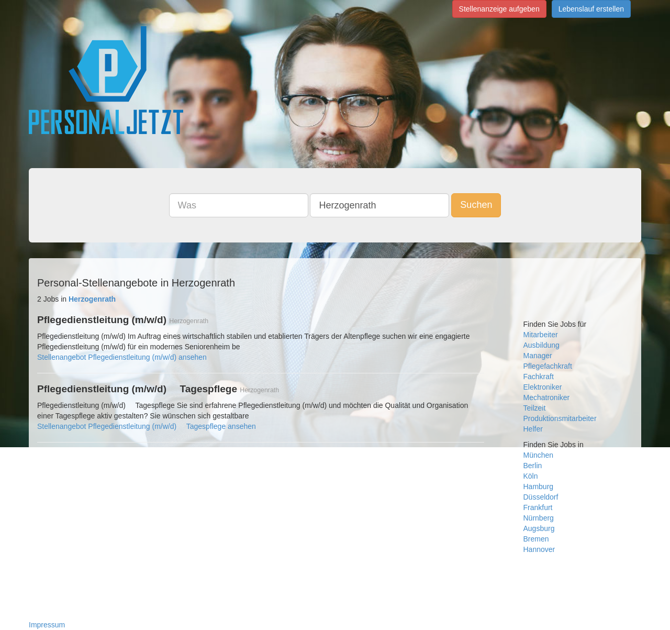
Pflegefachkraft (547, 366)
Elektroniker (542, 387)
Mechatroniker (546, 397)
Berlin (532, 465)
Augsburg (539, 528)
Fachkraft (538, 376)
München (538, 455)
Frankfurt (538, 507)
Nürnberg (538, 518)
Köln (530, 476)
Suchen (476, 205)
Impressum (47, 625)
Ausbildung (541, 345)
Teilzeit (534, 408)
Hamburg (538, 486)
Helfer (533, 429)
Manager (537, 355)
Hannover (539, 549)
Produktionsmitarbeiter (560, 418)
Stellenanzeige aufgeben (499, 9)
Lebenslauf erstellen (591, 9)
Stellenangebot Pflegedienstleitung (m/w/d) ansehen (122, 357)
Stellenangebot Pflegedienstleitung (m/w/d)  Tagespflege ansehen (146, 426)
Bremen (536, 539)
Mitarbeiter (540, 334)
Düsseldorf (541, 497)
